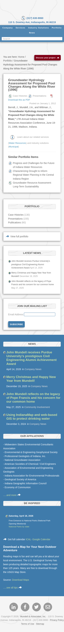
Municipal (13, 146)
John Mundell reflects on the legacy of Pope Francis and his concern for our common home (33, 397)
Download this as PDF (19, 100)
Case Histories (16, 214)
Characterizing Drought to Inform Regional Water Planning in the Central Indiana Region (33, 175)
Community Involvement (37, 407)
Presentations (15, 218)
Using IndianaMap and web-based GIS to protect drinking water (31, 416)
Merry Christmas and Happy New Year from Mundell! (31, 378)
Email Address (16, 314)
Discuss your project (47, 57)
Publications (14, 222)
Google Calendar (41, 539)
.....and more (12, 495)
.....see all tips (12, 587)
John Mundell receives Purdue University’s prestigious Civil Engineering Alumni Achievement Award (30, 264)
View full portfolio (19, 236)
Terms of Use (27, 624)
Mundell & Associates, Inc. (33, 616)
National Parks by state (19, 526)
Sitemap (40, 624)
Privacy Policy (57, 620)
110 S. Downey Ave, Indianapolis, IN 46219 (32, 22)
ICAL (28, 539)
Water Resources (17, 143)
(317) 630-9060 (32, 18)
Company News (33, 369)
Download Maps (20, 579)
